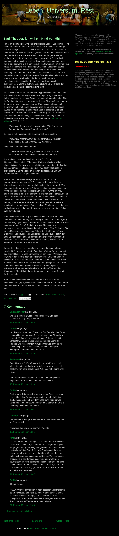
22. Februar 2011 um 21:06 (22, 505)
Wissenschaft (10, 298)
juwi (12, 438)
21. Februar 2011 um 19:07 (22, 474)
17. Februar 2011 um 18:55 (22, 322)
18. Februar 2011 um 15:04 (22, 409)
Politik (61, 294)
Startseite (37, 520)
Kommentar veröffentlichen (19, 511)
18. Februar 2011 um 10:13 (22, 384)
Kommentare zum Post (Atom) (42, 528)
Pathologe (15, 359)
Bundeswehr (51, 294)
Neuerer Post (11, 520)
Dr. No (13, 328)
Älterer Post (62, 520)
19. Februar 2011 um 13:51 (22, 432)
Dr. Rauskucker (17, 312)
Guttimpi (14, 415)
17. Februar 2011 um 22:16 (22, 353)
